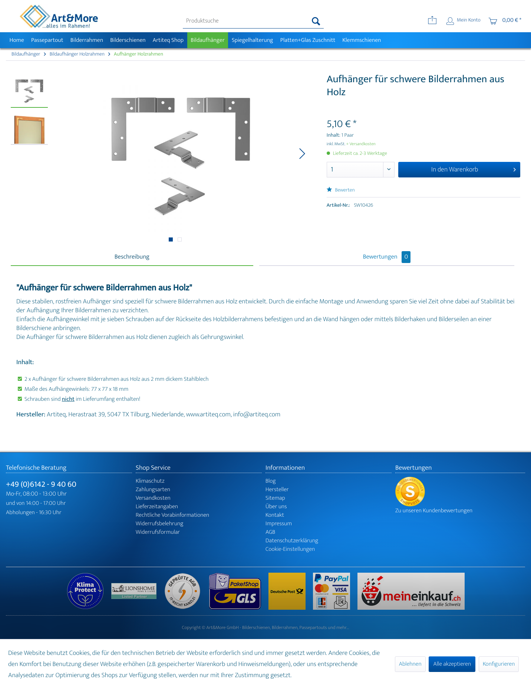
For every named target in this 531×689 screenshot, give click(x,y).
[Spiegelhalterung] (252, 40)
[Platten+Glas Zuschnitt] (308, 40)
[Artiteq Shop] (168, 40)
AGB (270, 532)
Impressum (279, 523)
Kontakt (275, 515)
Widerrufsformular (158, 532)
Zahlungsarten (153, 489)
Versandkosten (153, 498)
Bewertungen (387, 257)
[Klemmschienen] (362, 40)
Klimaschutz (150, 481)
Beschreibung (132, 257)
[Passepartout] (47, 40)
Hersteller (277, 489)
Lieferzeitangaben (157, 506)
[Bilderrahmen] (87, 40)
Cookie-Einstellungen (290, 549)
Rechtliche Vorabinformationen (172, 515)
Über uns (276, 506)
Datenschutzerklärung (292, 540)
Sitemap (275, 498)
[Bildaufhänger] (207, 40)
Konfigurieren (499, 664)
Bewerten (341, 190)
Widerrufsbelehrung (159, 523)
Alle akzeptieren (452, 664)
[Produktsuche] (253, 21)
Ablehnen (410, 664)
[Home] (16, 40)
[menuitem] (253, 21)
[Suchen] (316, 21)
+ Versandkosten (361, 144)
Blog (271, 481)
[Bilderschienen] (128, 40)
